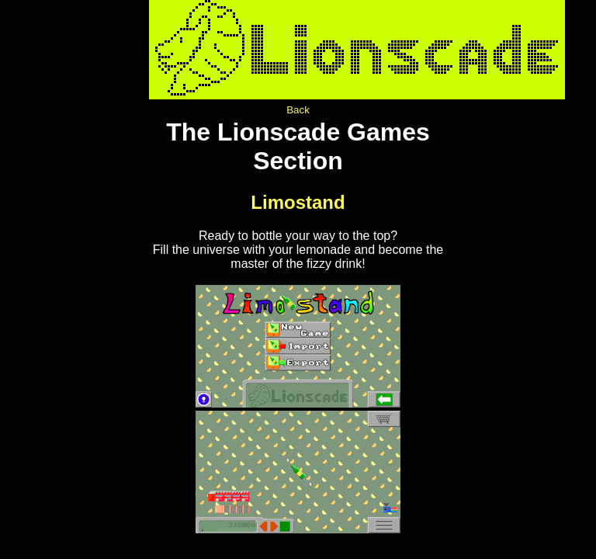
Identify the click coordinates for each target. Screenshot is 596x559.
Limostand (298, 202)
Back (298, 110)
